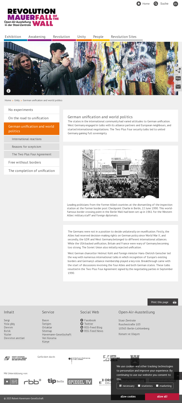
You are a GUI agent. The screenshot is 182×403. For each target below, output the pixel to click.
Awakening (37, 36)
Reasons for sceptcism (26, 147)
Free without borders (24, 162)
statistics (145, 386)
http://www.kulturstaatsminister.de (79, 357)
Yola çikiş (9, 323)
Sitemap (47, 331)
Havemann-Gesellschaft (56, 334)
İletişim (46, 323)
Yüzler (7, 334)
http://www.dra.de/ (107, 380)
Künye (45, 341)
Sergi (7, 320)
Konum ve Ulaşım (129, 334)
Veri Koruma (49, 338)
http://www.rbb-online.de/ (33, 381)
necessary (126, 386)
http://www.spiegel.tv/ (81, 380)
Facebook (90, 320)
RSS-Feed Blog (93, 327)
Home (146, 3)
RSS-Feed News (93, 331)
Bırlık (7, 331)
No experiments (20, 109)
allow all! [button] (162, 396)
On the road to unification (28, 118)
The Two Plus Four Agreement (31, 154)
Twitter (88, 323)
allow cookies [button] (128, 396)
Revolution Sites (123, 36)
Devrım (8, 327)
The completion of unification (31, 170)
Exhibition (13, 36)
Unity (81, 36)
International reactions (27, 139)
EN (175, 4)
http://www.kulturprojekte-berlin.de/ (12, 381)
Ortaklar (47, 327)
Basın (45, 320)
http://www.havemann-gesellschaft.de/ (15, 358)
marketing (164, 386)
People (98, 36)
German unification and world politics (31, 128)
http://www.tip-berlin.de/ (56, 381)
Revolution (61, 36)
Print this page (159, 302)
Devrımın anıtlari (14, 338)
